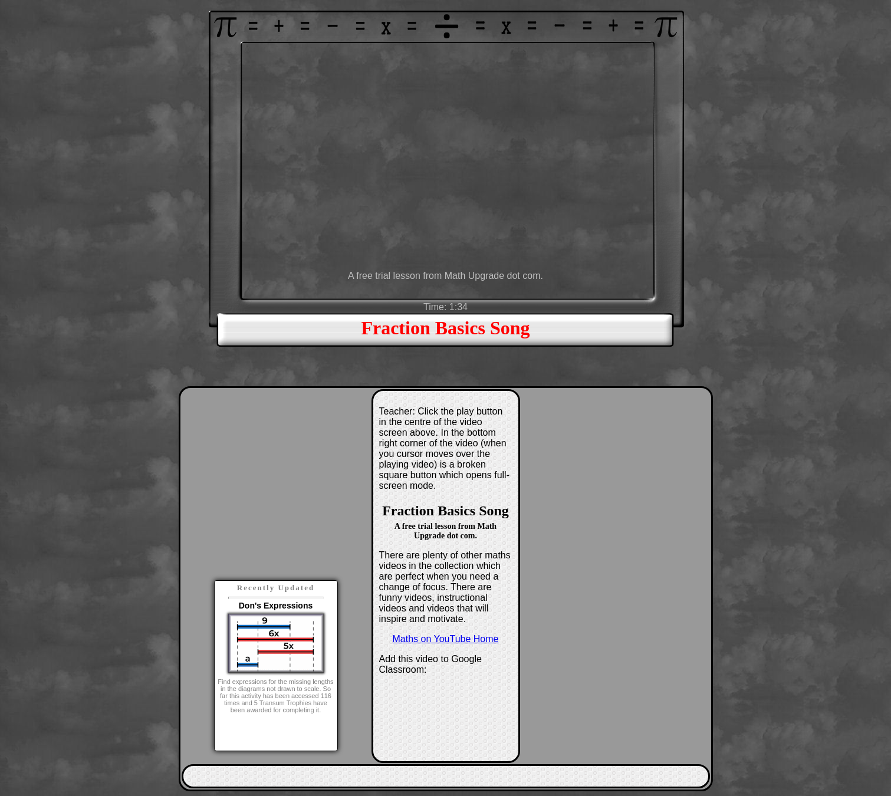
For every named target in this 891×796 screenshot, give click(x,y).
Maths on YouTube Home (446, 639)
